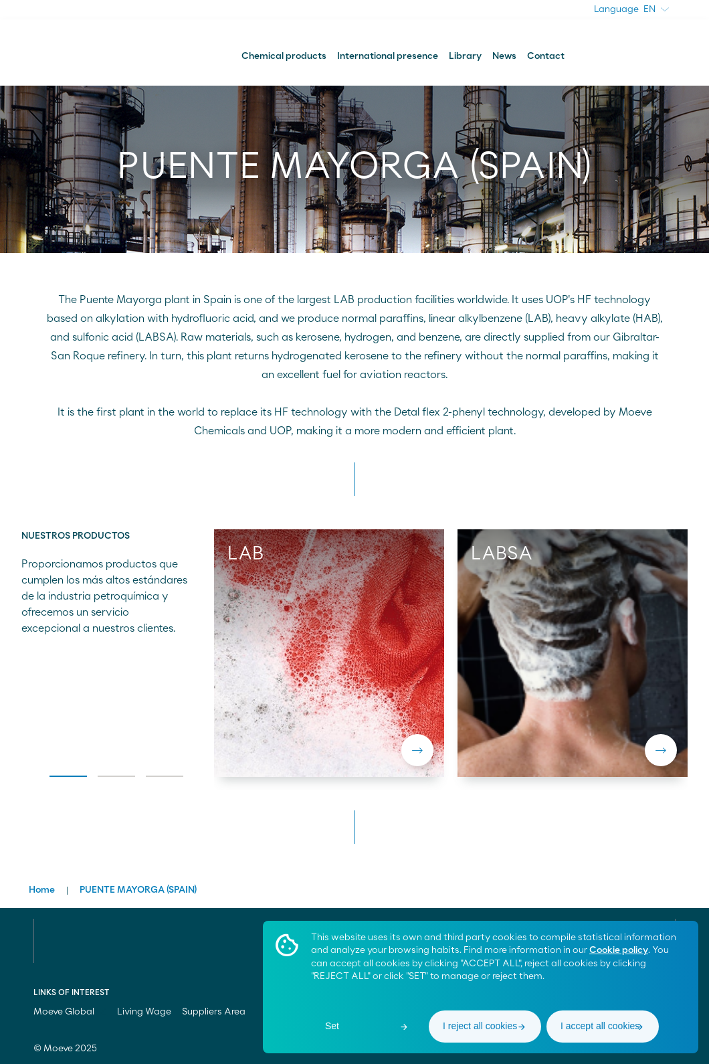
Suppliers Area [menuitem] (213, 1011)
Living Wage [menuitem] (144, 1011)
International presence (387, 56)
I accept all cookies (600, 1026)
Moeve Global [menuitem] (69, 1011)
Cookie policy (618, 950)
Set (332, 1026)
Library (465, 56)
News (504, 56)
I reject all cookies (480, 1026)
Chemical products (283, 56)
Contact (546, 56)
